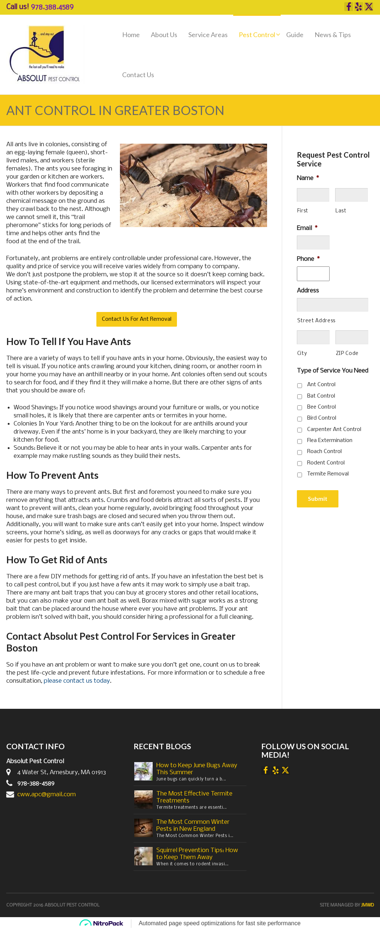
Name (308, 178)
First (302, 211)
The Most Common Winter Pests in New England (193, 826)
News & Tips (333, 34)
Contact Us (138, 75)
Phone (308, 259)
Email (307, 228)
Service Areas (208, 34)
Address (308, 290)
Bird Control (321, 418)
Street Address (316, 321)
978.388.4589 (52, 7)
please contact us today (77, 681)
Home (131, 34)
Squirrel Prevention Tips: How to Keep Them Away (197, 854)
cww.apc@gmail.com (46, 794)
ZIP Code (347, 353)
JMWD (367, 905)
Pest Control (257, 34)
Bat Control (321, 396)
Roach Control (324, 452)
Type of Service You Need (332, 370)
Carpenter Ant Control (334, 429)
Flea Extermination (329, 441)
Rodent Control (326, 463)
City (302, 353)
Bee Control (321, 407)
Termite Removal (328, 474)
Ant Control (321, 385)
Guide (294, 34)
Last (341, 211)
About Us (164, 34)
